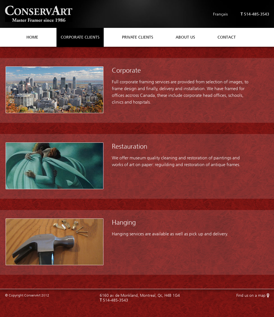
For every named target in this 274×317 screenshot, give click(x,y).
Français (220, 14)
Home (32, 37)
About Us (185, 37)
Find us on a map (251, 295)
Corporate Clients (80, 37)
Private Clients (137, 37)
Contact (227, 37)
